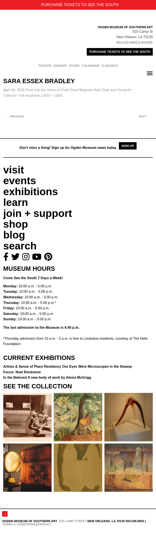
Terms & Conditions (19, 524)
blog (14, 235)
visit (13, 170)
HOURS (146, 42)
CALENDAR (90, 65)
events (19, 180)
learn (15, 202)
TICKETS (45, 65)
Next (144, 116)
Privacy (44, 524)
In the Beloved (47, 377)
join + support (37, 213)
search (20, 246)
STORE (74, 65)
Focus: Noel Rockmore (22, 372)
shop (15, 224)
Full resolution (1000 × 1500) (41, 95)
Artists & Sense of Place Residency (67, 366)
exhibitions (30, 191)
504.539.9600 (126, 42)
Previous (15, 116)
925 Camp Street (72, 521)
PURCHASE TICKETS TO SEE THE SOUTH (119, 51)
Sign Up (127, 146)
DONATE (60, 65)
